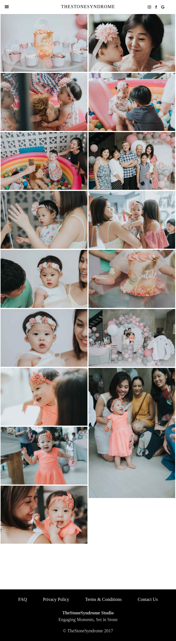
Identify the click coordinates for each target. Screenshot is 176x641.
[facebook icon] (156, 7)
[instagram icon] (149, 7)
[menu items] (6, 6)
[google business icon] (162, 7)
